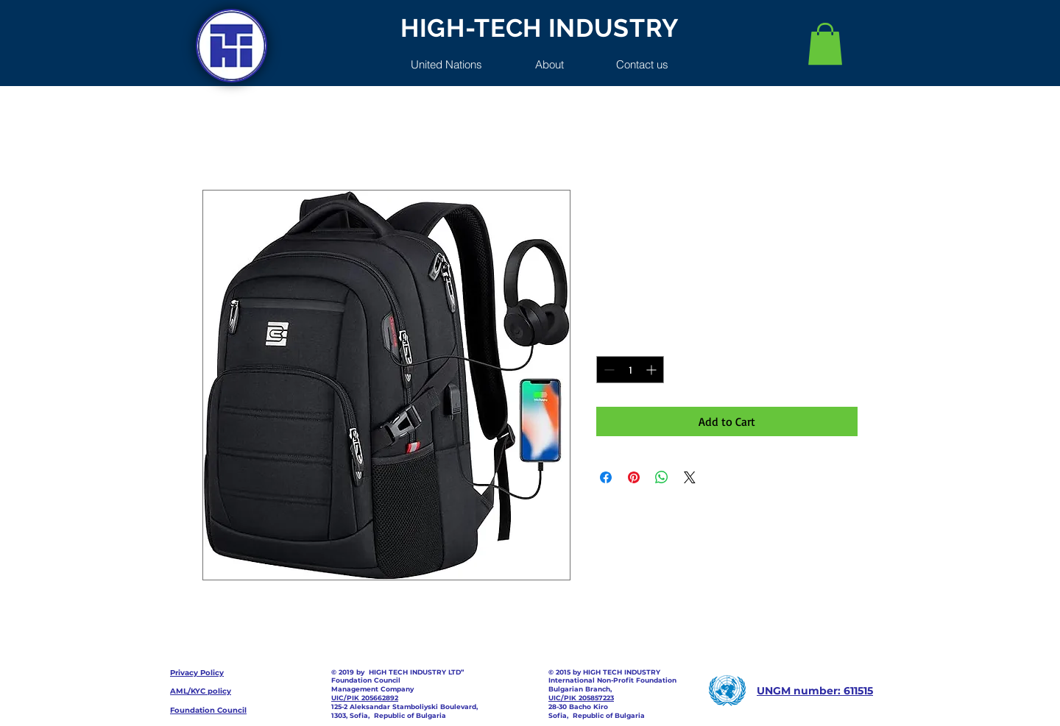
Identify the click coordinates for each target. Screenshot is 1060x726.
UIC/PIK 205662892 (364, 698)
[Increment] (652, 369)
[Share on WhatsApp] (662, 477)
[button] (825, 44)
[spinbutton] (630, 369)
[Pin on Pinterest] (634, 477)
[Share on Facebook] (606, 477)
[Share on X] (690, 477)
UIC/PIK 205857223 (581, 698)
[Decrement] (607, 369)
